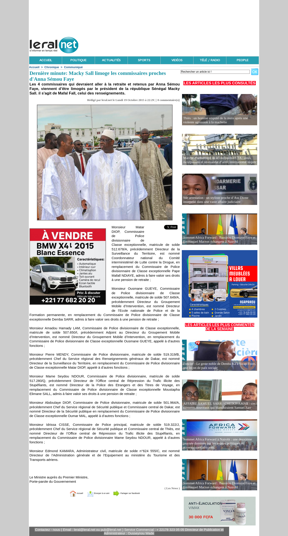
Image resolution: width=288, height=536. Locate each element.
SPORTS (144, 60)
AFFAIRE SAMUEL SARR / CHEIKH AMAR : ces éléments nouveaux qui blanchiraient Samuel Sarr (216, 405)
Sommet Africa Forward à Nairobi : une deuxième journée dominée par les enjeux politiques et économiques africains (214, 444)
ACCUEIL (45, 60)
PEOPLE (242, 60)
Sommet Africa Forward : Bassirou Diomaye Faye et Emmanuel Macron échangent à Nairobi (216, 239)
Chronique (51, 67)
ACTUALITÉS (111, 60)
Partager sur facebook (134, 493)
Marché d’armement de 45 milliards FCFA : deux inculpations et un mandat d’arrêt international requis (216, 160)
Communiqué (73, 67)
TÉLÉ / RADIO (210, 60)
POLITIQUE (78, 60)
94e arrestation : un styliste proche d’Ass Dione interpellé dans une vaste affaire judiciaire (219, 200)
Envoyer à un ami (93, 493)
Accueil (34, 67)
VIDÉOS (176, 60)
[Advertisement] (177, 44)
